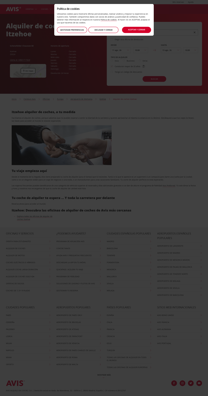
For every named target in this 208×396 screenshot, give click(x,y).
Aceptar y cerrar (136, 29)
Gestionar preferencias (72, 30)
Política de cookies (109, 19)
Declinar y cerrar (103, 30)
